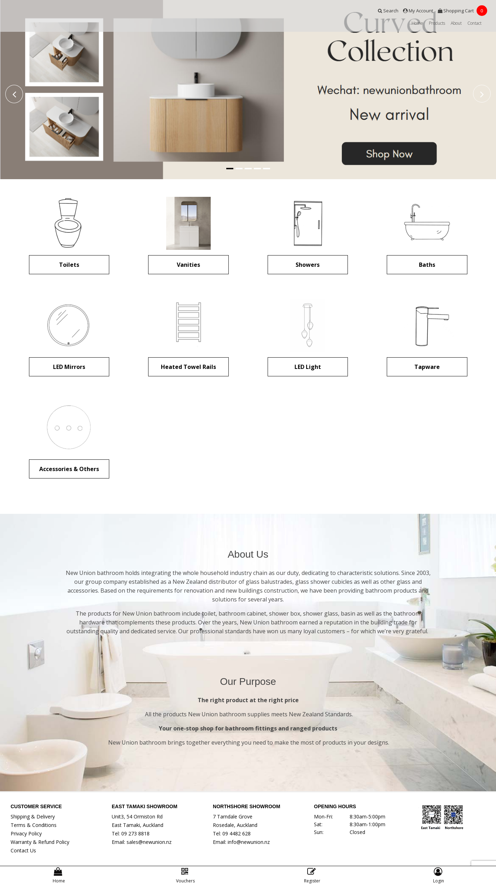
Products (437, 23)
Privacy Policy (26, 833)
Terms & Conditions (34, 825)
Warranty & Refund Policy (40, 842)
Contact (474, 23)
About (456, 23)
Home (417, 23)
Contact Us (23, 850)
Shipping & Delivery (33, 816)
